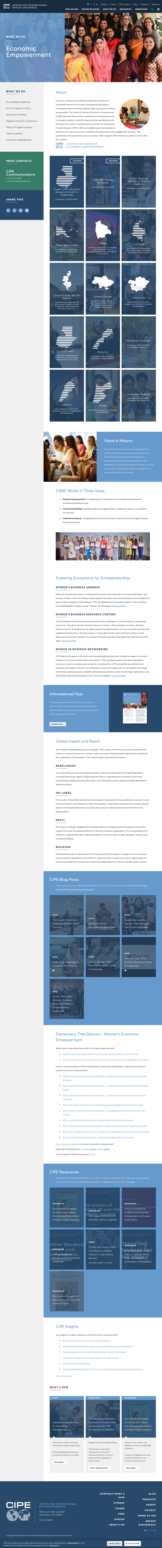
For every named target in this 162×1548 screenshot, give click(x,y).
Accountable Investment (18, 102)
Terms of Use (147, 1515)
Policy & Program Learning (19, 127)
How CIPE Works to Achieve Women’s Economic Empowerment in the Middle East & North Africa (106, 1060)
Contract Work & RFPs (112, 1496)
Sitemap (119, 1503)
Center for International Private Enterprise (57, 1505)
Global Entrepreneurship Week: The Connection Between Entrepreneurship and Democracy (103, 1369)
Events (113, 4)
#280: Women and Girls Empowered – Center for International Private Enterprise (98, 1137)
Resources (126, 9)
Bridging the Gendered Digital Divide (103, 1443)
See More (60, 1462)
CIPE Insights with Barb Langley (76, 1363)
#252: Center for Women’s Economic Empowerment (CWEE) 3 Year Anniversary (98, 1120)
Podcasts (144, 4)
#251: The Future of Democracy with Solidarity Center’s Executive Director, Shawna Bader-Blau (105, 1126)
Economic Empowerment (19, 140)
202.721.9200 (45, 1520)
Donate (119, 1519)
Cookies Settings (114, 1543)
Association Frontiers (16, 114)
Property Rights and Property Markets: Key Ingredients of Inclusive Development (98, 1346)
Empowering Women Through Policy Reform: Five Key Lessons (91, 1358)
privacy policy (73, 1543)
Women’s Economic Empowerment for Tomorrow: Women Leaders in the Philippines (100, 1054)
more (132, 1182)
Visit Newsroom (99, 1468)
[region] (81, 1543)
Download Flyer (69, 641)
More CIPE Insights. (64, 1376)
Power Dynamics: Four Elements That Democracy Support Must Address (94, 1352)
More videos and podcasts (67, 1144)
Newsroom (141, 9)
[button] (158, 9)
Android (100, 1149)
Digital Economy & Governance (21, 121)
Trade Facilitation (14, 133)
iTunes (83, 1149)
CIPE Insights (124, 4)
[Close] (158, 1543)
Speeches (156, 4)
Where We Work (90, 9)
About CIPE (117, 1525)
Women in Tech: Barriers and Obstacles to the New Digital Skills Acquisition (138, 1446)
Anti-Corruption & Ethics (18, 108)
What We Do (109, 9)
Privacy (150, 1510)
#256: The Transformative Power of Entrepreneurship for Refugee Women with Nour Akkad (103, 1105)
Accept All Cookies (132, 1543)
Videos (120, 1508)
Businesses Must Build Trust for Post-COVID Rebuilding (87, 1340)
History (104, 4)
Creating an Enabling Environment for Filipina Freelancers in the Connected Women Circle (138, 1458)
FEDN (121, 1514)
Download (57, 724)
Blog (135, 4)
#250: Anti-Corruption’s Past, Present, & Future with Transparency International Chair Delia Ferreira (106, 1131)
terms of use (54, 1545)
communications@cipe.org (18, 181)
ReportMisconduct (147, 1523)
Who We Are (71, 9)
